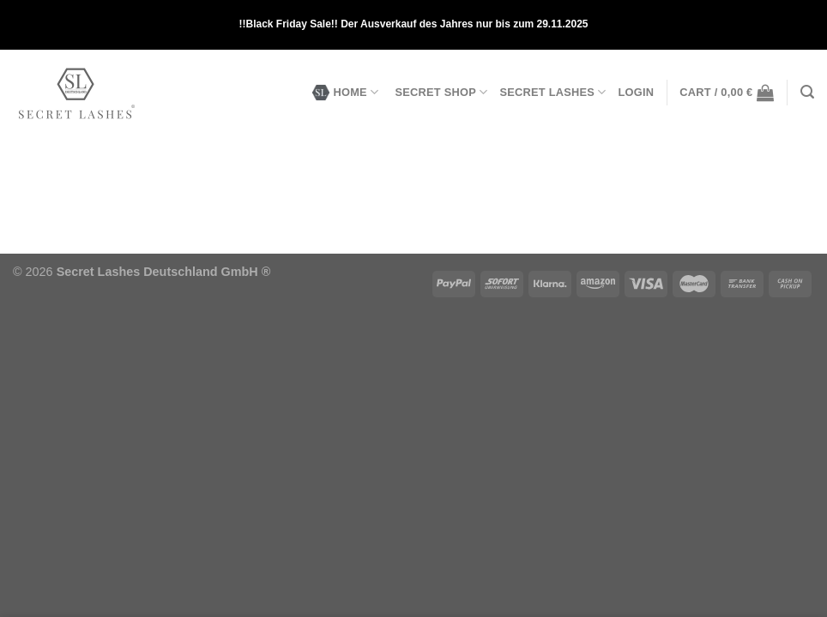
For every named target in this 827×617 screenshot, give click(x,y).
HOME (345, 92)
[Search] (807, 92)
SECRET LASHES (552, 92)
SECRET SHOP (441, 92)
